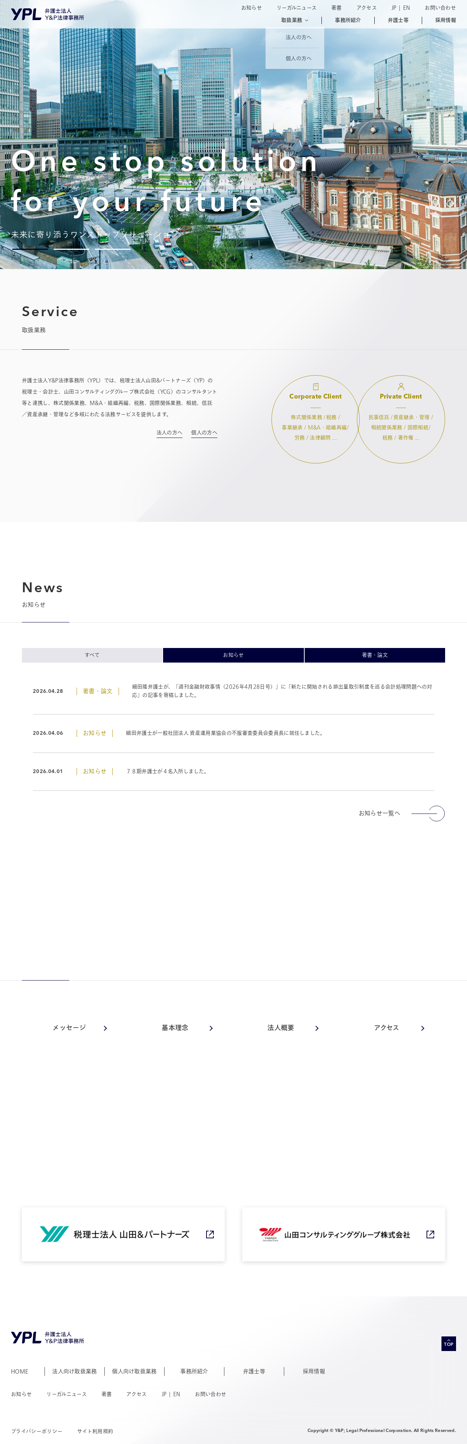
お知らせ (251, 8)
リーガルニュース (297, 8)
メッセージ (69, 1028)
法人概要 (280, 1028)
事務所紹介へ (404, 1073)
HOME (19, 1371)
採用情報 (445, 20)
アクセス (366, 8)
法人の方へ (170, 432)
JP (394, 8)
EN (406, 8)
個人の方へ (204, 432)
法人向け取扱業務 (74, 1371)
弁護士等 (398, 20)
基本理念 (175, 1028)
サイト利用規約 (95, 1431)
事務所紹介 (348, 20)
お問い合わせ (440, 8)
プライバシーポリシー (36, 1431)
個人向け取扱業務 (134, 1371)
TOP (449, 1345)
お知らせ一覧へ (402, 814)
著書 (336, 8)
